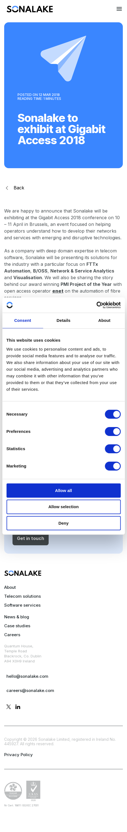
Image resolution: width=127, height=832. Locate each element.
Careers (12, 634)
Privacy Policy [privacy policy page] (18, 754)
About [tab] (104, 320)
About (10, 587)
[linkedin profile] (18, 707)
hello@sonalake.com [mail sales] (27, 676)
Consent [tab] (22, 320)
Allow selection (63, 506)
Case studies (17, 625)
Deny (63, 523)
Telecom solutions (22, 596)
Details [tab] (64, 320)
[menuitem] (30, 11)
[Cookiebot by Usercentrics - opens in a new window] (96, 305)
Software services (22, 605)
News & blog (16, 616)
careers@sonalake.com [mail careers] (30, 690)
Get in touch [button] (30, 538)
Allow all (63, 490)
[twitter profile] (8, 707)
